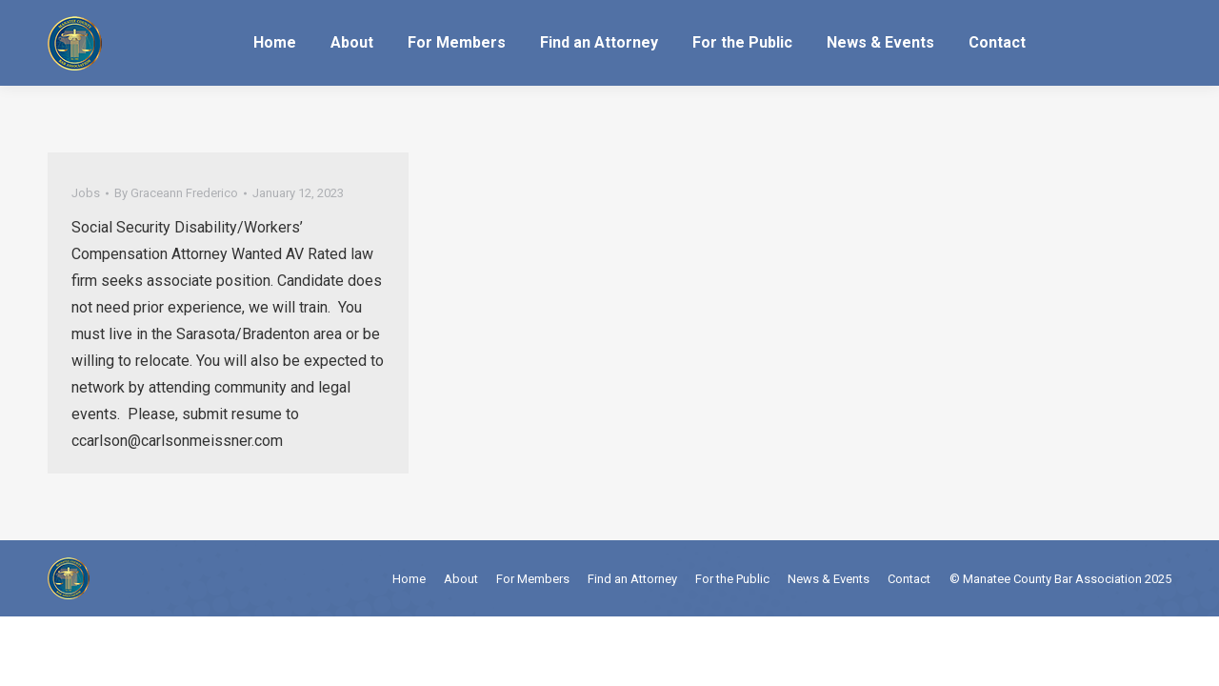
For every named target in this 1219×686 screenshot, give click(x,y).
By (176, 193)
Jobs (85, 193)
